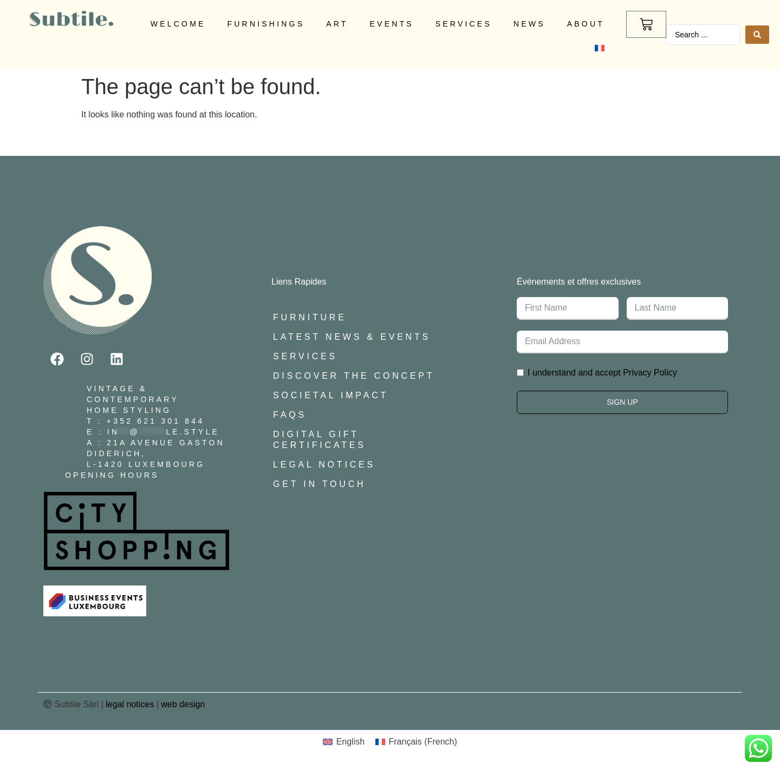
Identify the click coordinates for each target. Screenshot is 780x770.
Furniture (310, 317)
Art (337, 23)
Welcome (178, 23)
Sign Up (622, 402)
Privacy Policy (650, 372)
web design (183, 704)
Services (463, 23)
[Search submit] (757, 34)
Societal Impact (330, 395)
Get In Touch (319, 484)
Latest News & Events (352, 336)
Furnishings (266, 23)
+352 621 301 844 (155, 421)
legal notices (130, 704)
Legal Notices (324, 464)
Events (392, 23)
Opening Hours (112, 475)
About (585, 23)
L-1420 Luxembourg (146, 464)
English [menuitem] (350, 741)
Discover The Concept (353, 375)
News (529, 23)
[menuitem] (599, 48)
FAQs (290, 414)
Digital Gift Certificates (319, 440)
